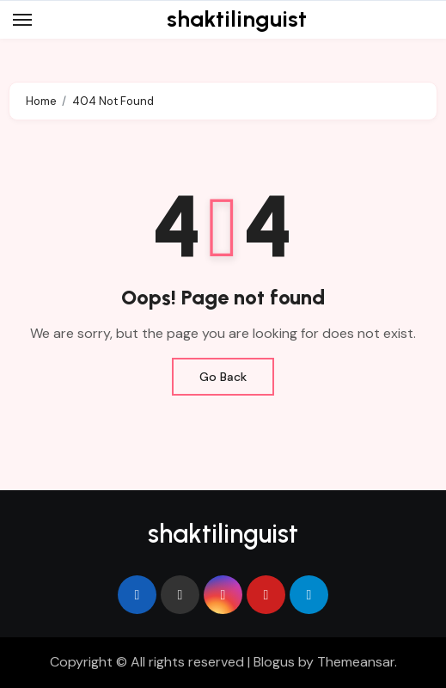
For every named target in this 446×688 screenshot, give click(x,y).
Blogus (274, 662)
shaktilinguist (237, 19)
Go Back (223, 376)
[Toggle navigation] (22, 19)
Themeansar (355, 662)
